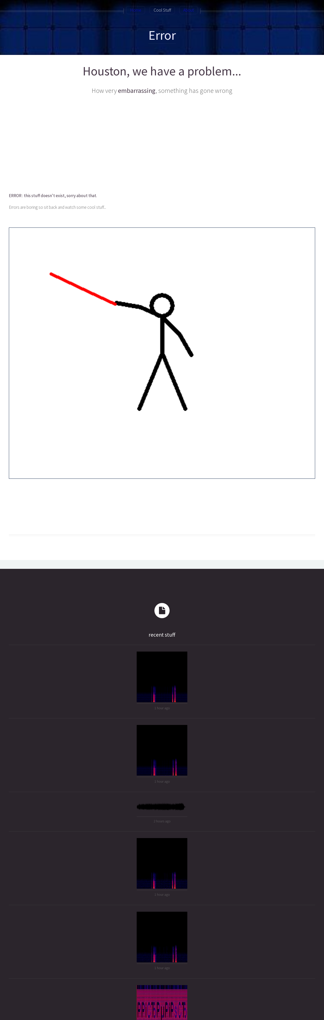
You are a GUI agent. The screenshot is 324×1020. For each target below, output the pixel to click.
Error (162, 35)
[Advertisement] (161, 144)
